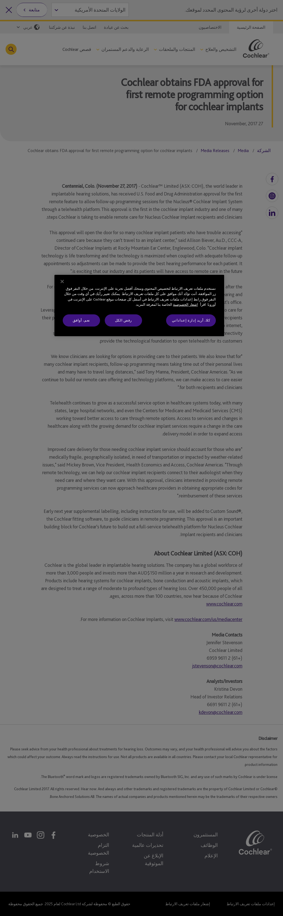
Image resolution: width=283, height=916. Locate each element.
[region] (139, 305)
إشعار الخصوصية (185, 304)
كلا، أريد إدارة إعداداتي (191, 320)
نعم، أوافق (81, 320)
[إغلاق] (62, 281)
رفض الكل (123, 320)
